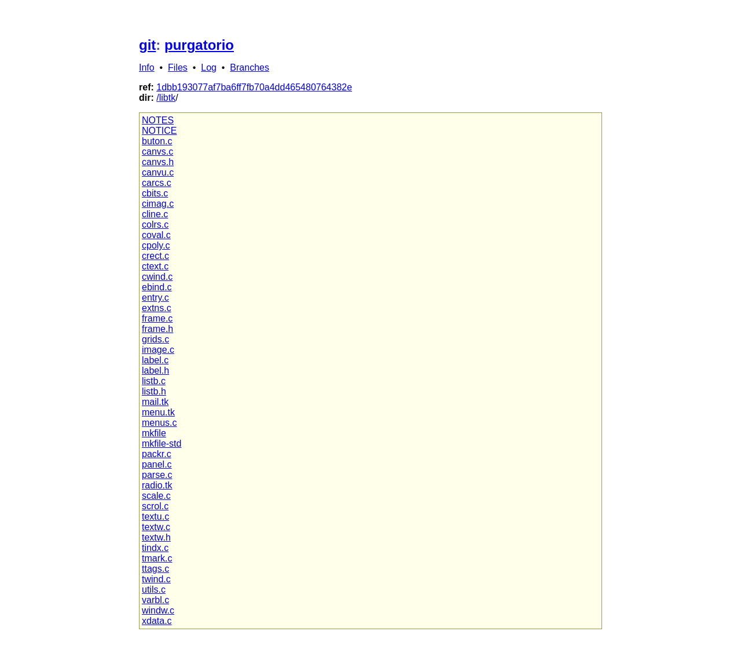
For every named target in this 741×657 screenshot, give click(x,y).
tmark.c (157, 558)
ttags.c (155, 569)
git (147, 45)
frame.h (157, 329)
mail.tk (155, 402)
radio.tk (157, 485)
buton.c (157, 141)
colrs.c (155, 224)
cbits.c (155, 193)
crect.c (155, 256)
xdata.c (157, 621)
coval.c (156, 235)
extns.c (156, 308)
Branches (249, 67)
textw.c (156, 527)
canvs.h (158, 162)
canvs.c (157, 151)
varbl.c (155, 600)
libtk (167, 98)
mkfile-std (161, 443)
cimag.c (158, 204)
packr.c (156, 454)
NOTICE (159, 131)
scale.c (156, 496)
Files (178, 67)
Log (209, 67)
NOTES (158, 120)
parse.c (157, 475)
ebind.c (157, 287)
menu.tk (158, 412)
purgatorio (199, 45)
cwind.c (157, 277)
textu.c (155, 516)
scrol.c (155, 506)
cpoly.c (156, 245)
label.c (155, 360)
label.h (155, 370)
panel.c (157, 464)
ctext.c (155, 266)
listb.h (154, 391)
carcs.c (156, 183)
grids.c (155, 339)
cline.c (155, 214)
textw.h (156, 537)
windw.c (158, 610)
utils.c (154, 589)
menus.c (159, 423)
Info (147, 67)
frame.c (157, 318)
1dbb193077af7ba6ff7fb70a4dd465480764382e (254, 87)
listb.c (154, 381)
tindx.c (155, 548)
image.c (158, 350)
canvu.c (158, 172)
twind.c (156, 579)
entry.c (155, 297)
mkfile (154, 433)
